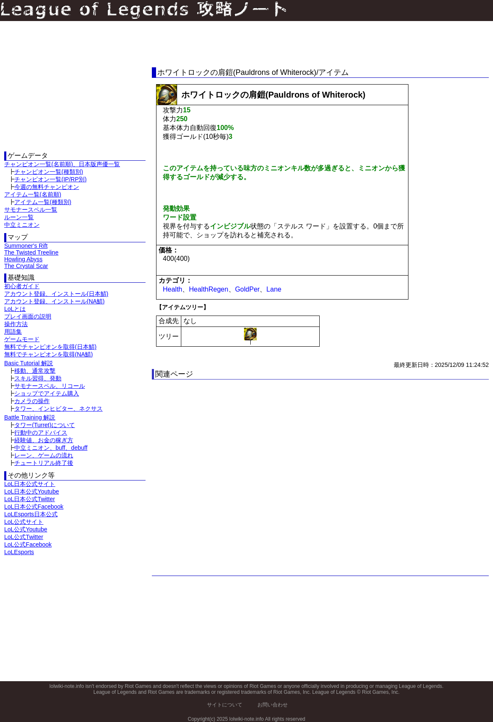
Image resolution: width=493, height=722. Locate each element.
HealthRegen (208, 289)
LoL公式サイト (23, 521)
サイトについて (224, 705)
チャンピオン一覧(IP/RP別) (50, 179)
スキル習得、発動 (37, 378)
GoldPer (247, 289)
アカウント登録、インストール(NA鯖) (54, 301)
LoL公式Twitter (23, 537)
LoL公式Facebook (28, 544)
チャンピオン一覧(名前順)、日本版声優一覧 (62, 164)
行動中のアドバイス (40, 432)
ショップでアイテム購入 (46, 393)
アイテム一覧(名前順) (32, 194)
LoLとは (15, 308)
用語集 (13, 331)
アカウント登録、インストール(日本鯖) (56, 293)
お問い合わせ (272, 705)
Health (172, 289)
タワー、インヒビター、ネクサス (58, 408)
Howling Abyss (23, 259)
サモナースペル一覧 (30, 209)
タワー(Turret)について (44, 425)
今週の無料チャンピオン (46, 186)
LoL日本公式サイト (29, 483)
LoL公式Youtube (25, 529)
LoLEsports (19, 552)
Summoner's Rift (26, 245)
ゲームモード (22, 339)
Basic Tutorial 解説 (28, 363)
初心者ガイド (22, 286)
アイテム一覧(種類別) (42, 202)
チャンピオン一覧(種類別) (48, 171)
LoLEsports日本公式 (31, 514)
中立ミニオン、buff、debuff (50, 447)
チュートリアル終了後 (43, 462)
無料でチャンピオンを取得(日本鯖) (50, 346)
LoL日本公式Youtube (31, 491)
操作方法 (16, 324)
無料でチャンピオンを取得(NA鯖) (48, 354)
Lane (273, 289)
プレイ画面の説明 (27, 316)
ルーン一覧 (19, 217)
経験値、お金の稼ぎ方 (43, 440)
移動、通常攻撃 (35, 370)
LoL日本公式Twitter (29, 499)
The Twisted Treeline (31, 252)
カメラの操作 (32, 401)
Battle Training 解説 (29, 417)
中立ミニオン (22, 224)
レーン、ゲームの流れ (43, 455)
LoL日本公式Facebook (34, 506)
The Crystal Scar (26, 266)
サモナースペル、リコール (49, 385)
